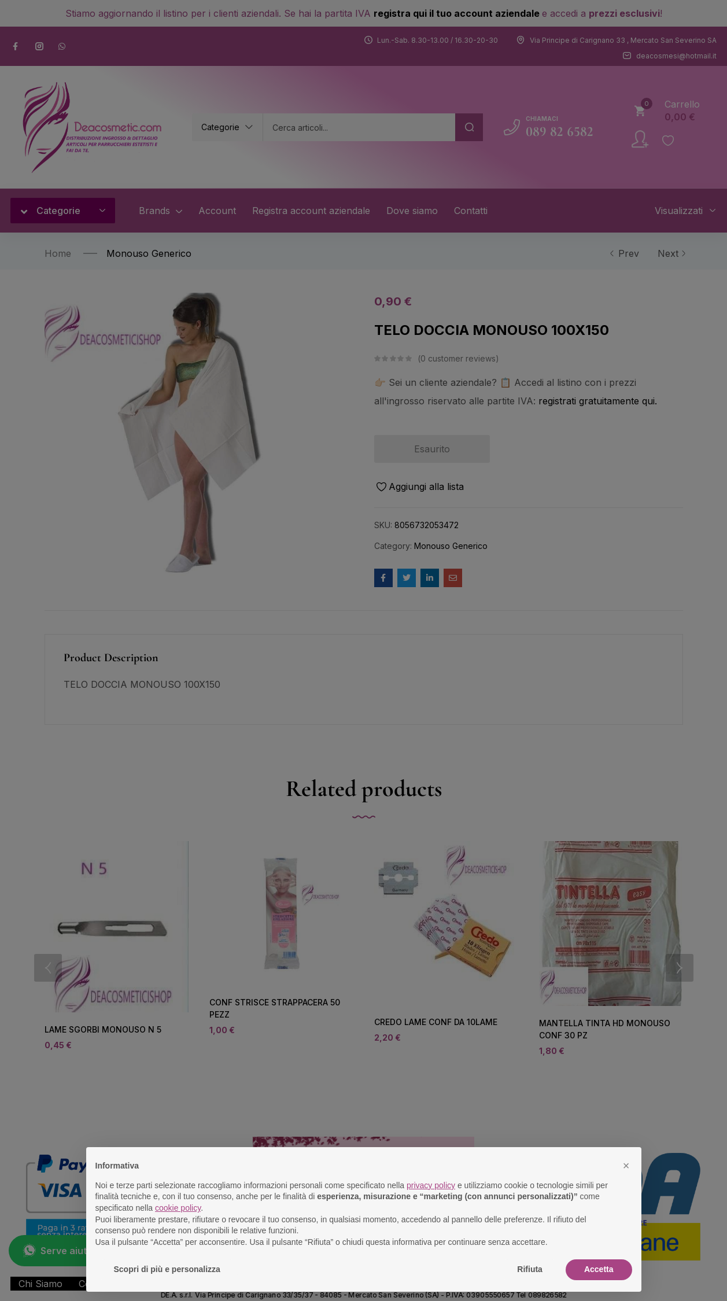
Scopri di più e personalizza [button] (167, 1269)
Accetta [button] (599, 1269)
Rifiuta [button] (530, 1269)
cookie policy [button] (178, 1207)
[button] (626, 1165)
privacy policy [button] (431, 1185)
